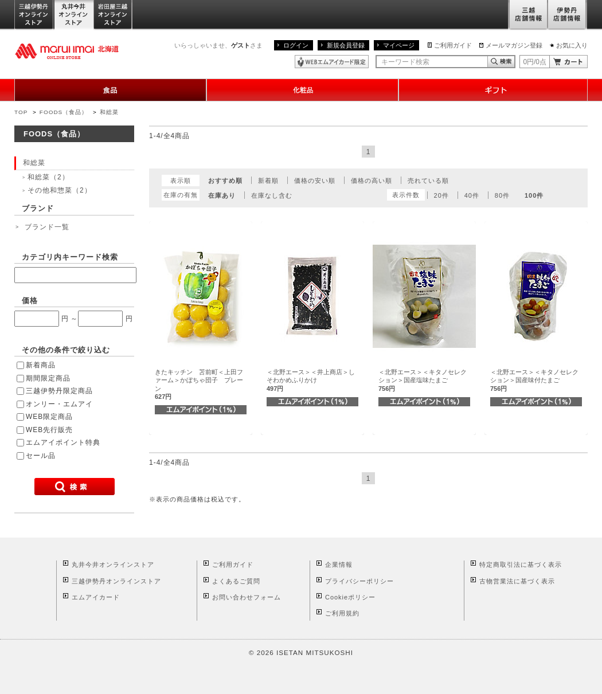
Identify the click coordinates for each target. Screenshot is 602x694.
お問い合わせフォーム (246, 597)
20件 (441, 195)
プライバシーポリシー (359, 581)
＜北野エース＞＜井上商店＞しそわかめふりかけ (311, 380)
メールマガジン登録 (514, 45)
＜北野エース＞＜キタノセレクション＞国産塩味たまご (422, 380)
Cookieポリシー (350, 597)
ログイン (295, 45)
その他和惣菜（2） (60, 190)
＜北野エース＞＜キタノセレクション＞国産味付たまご (534, 380)
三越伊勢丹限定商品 (59, 391)
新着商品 (41, 365)
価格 (30, 300)
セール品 (41, 456)
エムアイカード (96, 597)
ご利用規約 (342, 613)
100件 (534, 195)
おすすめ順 (225, 180)
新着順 (268, 180)
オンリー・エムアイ (59, 404)
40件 (471, 195)
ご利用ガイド (453, 45)
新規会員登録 (346, 45)
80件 (502, 195)
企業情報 (339, 564)
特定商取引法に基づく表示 (520, 564)
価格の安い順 (314, 180)
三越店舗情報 (528, 15)
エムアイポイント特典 (63, 442)
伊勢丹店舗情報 (568, 15)
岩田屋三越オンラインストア (113, 15)
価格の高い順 (371, 180)
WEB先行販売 (49, 430)
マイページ (399, 45)
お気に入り (572, 45)
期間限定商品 (48, 378)
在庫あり (222, 195)
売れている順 (428, 180)
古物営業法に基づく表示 (517, 581)
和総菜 (109, 112)
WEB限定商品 (49, 417)
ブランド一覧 (47, 227)
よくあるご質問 (236, 581)
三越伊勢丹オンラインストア (34, 15)
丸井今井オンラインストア (73, 15)
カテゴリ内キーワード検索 (70, 257)
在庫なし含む (271, 195)
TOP (21, 112)
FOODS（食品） (64, 112)
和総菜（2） (48, 177)
